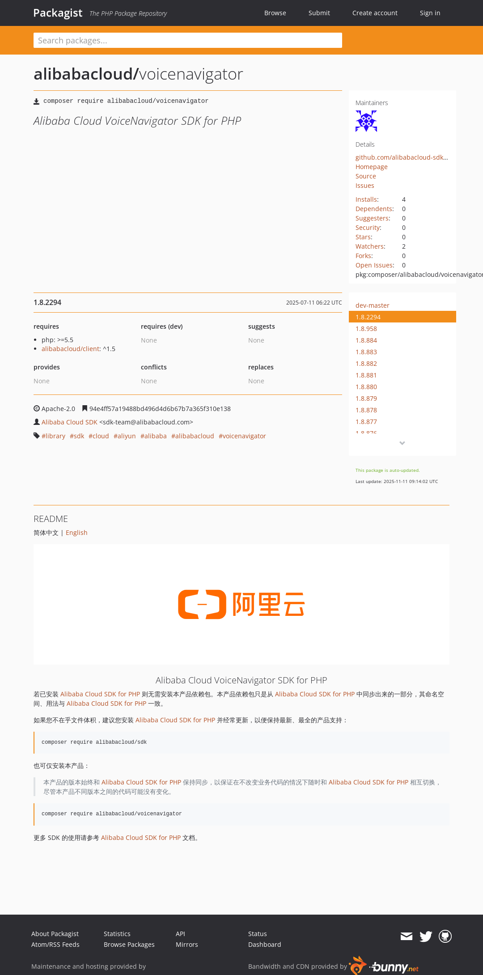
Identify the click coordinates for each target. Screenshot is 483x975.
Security (368, 227)
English (77, 532)
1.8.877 (366, 421)
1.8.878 (366, 410)
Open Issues (374, 265)
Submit (319, 12)
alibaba (155, 436)
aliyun (127, 436)
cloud (101, 436)
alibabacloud (194, 436)
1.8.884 (366, 340)
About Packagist (55, 933)
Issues (365, 185)
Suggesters (372, 218)
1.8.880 (366, 386)
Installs (366, 199)
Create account (375, 12)
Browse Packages (129, 944)
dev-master (373, 305)
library (55, 436)
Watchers (370, 246)
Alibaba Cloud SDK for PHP (100, 694)
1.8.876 (366, 433)
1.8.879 (366, 398)
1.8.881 (366, 375)
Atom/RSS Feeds (55, 944)
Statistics (117, 933)
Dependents (374, 208)
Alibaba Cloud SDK (69, 422)
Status (257, 933)
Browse (275, 12)
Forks (363, 255)
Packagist (58, 12)
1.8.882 (366, 363)
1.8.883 (366, 352)
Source (366, 176)
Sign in (430, 12)
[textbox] (188, 40)
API (180, 933)
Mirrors (187, 944)
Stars (363, 237)
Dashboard (264, 944)
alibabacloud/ (86, 74)
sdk (79, 436)
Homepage (372, 166)
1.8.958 (366, 328)
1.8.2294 (368, 317)
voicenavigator (244, 436)
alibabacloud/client (70, 348)
